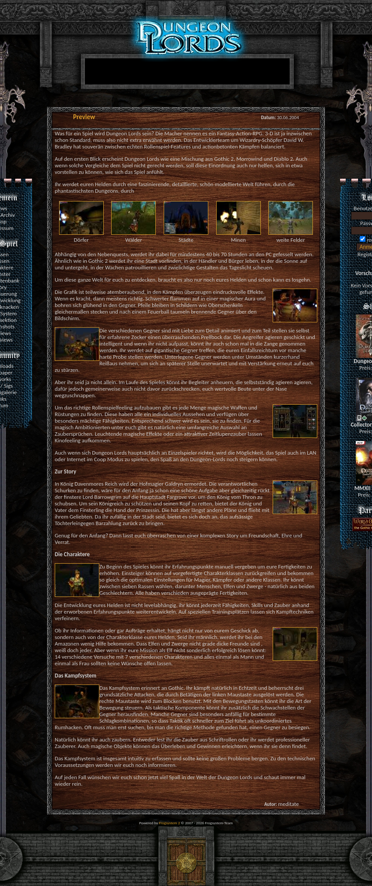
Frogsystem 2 (169, 822)
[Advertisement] (183, 114)
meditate (288, 804)
